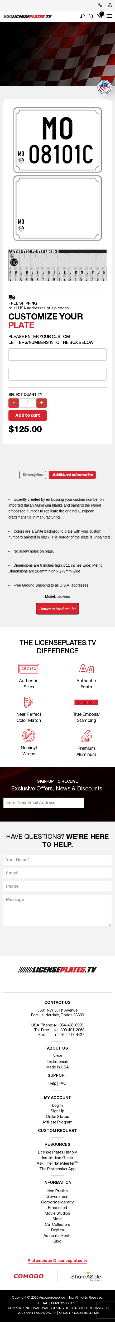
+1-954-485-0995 (68, 1025)
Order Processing (79, 1312)
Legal (43, 1303)
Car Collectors (57, 1225)
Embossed (57, 1208)
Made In (57, 1067)
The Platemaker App (57, 1169)
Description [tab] (32, 475)
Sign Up (57, 1111)
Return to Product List (58, 609)
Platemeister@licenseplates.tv (57, 1261)
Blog (58, 1241)
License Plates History (57, 1152)
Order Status (57, 1117)
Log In (57, 1106)
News (58, 1056)
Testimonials (57, 1062)
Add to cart (27, 415)
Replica (57, 1230)
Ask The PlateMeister (57, 1163)
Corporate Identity (57, 1202)
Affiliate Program (57, 1122)
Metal (58, 1219)
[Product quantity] (27, 403)
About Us (57, 1049)
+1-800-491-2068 (69, 1030)
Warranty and (37, 1312)
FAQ (62, 1083)
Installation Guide (57, 1158)
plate (21, 326)
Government (57, 1197)
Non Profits (57, 1191)
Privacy (63, 1303)
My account (57, 1098)
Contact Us (57, 1003)
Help (52, 1083)
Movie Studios (57, 1213)
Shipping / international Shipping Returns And (57, 1308)
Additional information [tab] (72, 475)
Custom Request (57, 1131)
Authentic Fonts (58, 1236)
